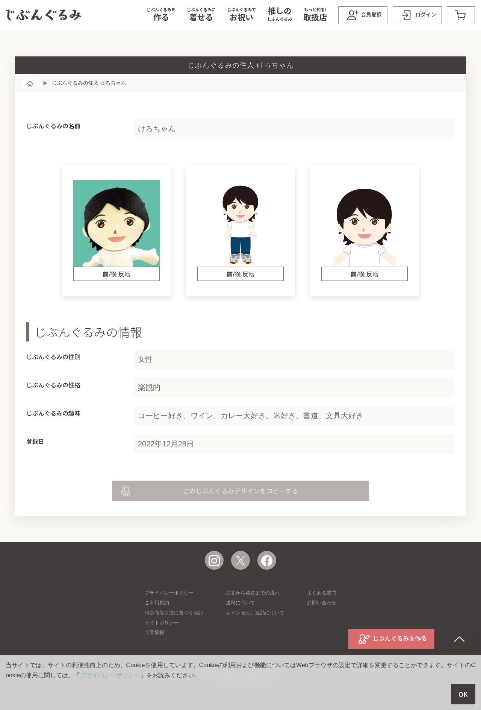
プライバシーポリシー (169, 593)
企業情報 (154, 632)
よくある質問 (321, 593)
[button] (161, 15)
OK (463, 694)
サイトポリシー (162, 622)
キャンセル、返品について (255, 613)
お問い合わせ (321, 602)
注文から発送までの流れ (253, 593)
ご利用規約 (157, 602)
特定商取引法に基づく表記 (174, 613)
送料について (240, 602)
